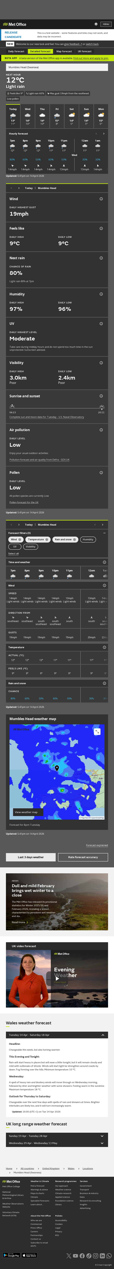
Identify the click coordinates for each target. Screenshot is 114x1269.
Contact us (36, 1239)
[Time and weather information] (104, 562)
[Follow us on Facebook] (82, 1255)
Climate (34, 1197)
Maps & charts (37, 1193)
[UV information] (100, 323)
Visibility (30, 546)
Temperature (36, 540)
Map (64, 51)
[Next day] (19, 188)
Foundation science (64, 1201)
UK (85, 51)
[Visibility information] (100, 362)
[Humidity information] (100, 294)
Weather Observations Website (13, 1205)
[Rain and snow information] (104, 683)
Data (82, 1197)
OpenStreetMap (97, 818)
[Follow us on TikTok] (88, 1255)
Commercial (36, 1224)
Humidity (88, 539)
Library (58, 1204)
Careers (34, 1231)
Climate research (63, 1193)
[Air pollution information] (100, 429)
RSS (57, 1235)
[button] (57, 769)
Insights (83, 1204)
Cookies (59, 1224)
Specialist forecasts (40, 1201)
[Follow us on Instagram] (95, 1255)
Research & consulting (90, 1201)
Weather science (63, 1189)
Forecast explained (97, 845)
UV (14, 546)
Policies (58, 1216)
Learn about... (37, 1204)
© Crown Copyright (103, 1265)
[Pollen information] (100, 472)
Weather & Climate (40, 1181)
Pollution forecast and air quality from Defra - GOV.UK (39, 459)
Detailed (40, 51)
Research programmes (66, 1181)
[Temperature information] (104, 647)
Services (84, 1181)
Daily (16, 51)
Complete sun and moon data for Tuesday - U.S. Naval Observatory (47, 417)
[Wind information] (104, 585)
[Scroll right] (104, 134)
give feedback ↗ (73, 44)
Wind (14, 540)
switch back (92, 44)
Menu (106, 24)
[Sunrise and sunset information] (100, 396)
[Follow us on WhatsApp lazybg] (109, 1255)
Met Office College (11, 1186)
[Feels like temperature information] (100, 228)
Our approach (61, 1186)
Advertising (85, 1208)
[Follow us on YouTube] (75, 1255)
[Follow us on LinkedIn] (102, 1255)
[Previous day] (11, 188)
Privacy (58, 1231)
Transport (84, 1189)
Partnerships (37, 1235)
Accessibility (61, 1220)
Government (86, 1186)
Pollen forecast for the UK (24, 502)
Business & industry (89, 1193)
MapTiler (84, 818)
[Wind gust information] (100, 198)
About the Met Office (41, 1216)
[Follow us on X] (68, 1255)
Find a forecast (38, 1186)
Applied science (62, 1197)
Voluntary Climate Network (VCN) (10, 1214)
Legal (57, 1228)
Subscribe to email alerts (39, 1244)
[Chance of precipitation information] (100, 258)
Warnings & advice (39, 1189)
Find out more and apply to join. (91, 58)
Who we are (36, 1220)
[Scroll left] (96, 134)
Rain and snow (64, 540)
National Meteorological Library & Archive (13, 1195)
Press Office (36, 1228)
